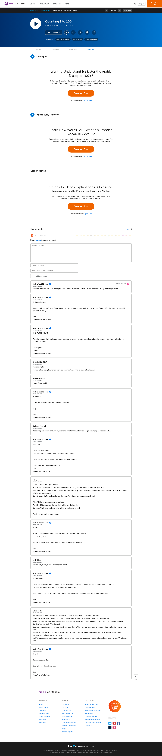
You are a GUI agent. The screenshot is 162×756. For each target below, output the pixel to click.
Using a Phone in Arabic (63, 39)
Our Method (66, 704)
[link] (119, 10)
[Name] (54, 265)
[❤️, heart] (126, 235)
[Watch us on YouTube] (114, 723)
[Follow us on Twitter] (110, 723)
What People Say (67, 713)
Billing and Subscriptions (93, 710)
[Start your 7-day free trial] (114, 706)
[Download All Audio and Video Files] (94, 32)
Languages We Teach (69, 722)
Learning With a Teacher (93, 722)
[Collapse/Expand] (81, 229)
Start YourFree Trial (155, 4)
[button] (134, 3)
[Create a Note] (80, 32)
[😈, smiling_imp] (123, 235)
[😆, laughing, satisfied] (98, 235)
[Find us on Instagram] (114, 727)
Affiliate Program (67, 731)
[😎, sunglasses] (91, 235)
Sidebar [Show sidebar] (128, 10)
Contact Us (88, 725)
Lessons (33, 4)
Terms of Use (114, 750)
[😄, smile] (77, 235)
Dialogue (38, 49)
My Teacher (56, 4)
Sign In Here (88, 100)
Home (40, 704)
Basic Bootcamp (45, 10)
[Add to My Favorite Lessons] (73, 32)
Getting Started (90, 707)
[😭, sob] (109, 235)
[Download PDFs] (87, 32)
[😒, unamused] (87, 235)
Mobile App (42, 722)
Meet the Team (66, 710)
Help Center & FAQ (91, 704)
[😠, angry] (94, 235)
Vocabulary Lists (44, 713)
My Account (89, 713)
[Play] (32, 115)
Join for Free (81, 93)
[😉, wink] (105, 235)
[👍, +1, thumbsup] (130, 235)
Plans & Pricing (67, 716)
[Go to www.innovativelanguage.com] (81, 745)
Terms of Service (102, 752)
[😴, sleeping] (116, 235)
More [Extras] (67, 4)
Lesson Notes (72, 49)
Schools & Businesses (69, 725)
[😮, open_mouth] (119, 235)
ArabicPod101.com (93, 750)
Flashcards (42, 710)
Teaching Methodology (92, 719)
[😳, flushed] (80, 235)
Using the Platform (91, 716)
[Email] (54, 271)
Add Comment (41, 276)
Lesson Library (34, 10)
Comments (90, 49)
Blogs (64, 728)
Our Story (65, 707)
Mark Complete (54, 32)
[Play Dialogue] (32, 56)
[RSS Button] (31, 235)
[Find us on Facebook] (118, 723)
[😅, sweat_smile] (102, 235)
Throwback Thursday (91, 39)
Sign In (141, 4)
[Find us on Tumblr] (110, 727)
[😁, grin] (84, 235)
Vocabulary (44, 4)
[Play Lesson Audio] (35, 23)
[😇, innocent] (112, 235)
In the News (66, 719)
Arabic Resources (44, 716)
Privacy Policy (104, 750)
